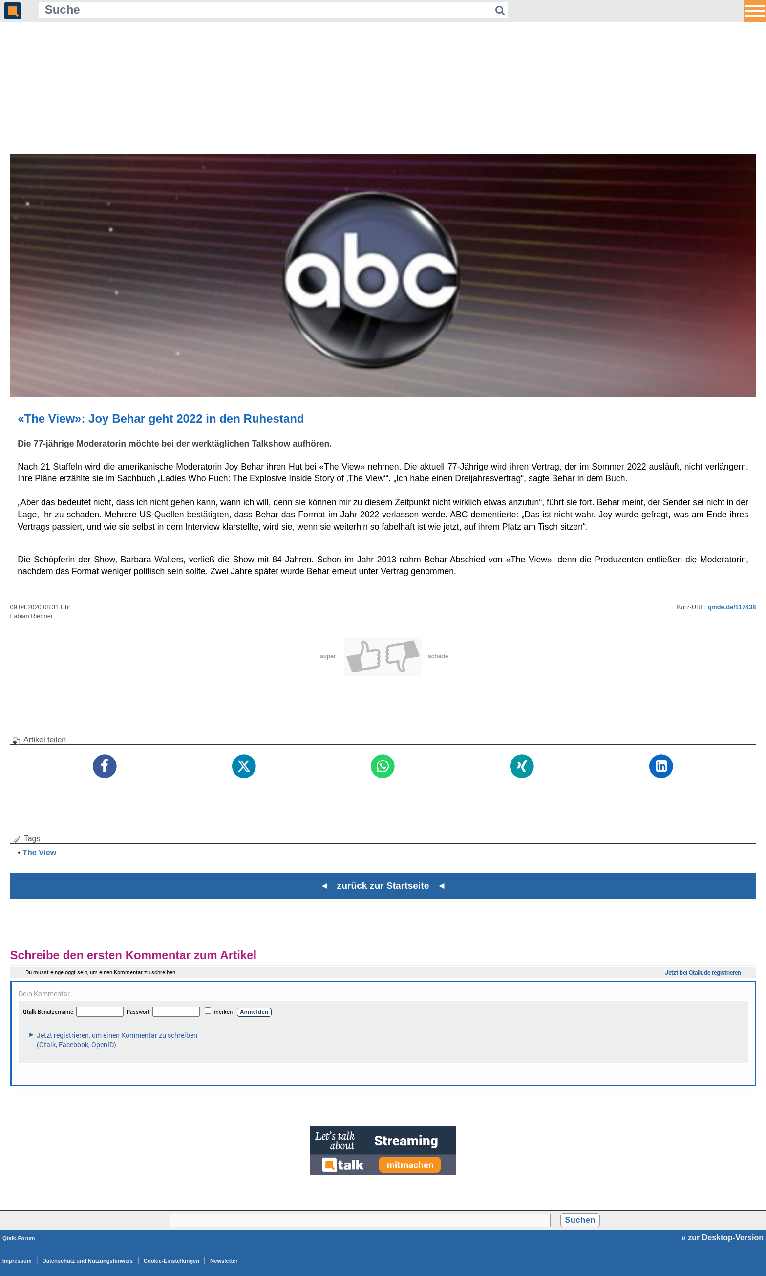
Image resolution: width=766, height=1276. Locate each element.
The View (39, 853)
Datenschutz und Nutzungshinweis (88, 1261)
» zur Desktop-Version (722, 1237)
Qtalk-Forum (18, 1238)
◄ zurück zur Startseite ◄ (383, 885)
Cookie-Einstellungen (171, 1261)
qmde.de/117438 (732, 607)
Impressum (17, 1261)
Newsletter (224, 1261)
